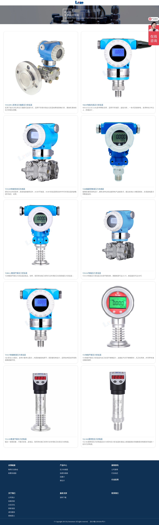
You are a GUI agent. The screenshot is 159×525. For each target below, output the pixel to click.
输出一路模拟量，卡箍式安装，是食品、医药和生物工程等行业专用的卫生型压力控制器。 (37, 442)
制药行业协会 (13, 469)
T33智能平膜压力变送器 (92, 355)
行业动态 (114, 473)
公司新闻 (114, 469)
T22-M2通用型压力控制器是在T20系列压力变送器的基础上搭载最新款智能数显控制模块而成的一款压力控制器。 (118, 443)
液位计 (62, 480)
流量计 (62, 477)
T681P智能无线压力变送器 (93, 105)
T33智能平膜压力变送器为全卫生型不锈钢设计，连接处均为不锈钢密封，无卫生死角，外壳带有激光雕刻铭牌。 (118, 359)
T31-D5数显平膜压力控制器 (15, 439)
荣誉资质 (11, 508)
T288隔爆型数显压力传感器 (93, 189)
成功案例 (11, 512)
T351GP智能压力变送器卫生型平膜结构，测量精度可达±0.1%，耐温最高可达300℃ (112, 276)
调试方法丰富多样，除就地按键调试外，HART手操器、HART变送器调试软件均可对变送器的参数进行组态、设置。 (40, 193)
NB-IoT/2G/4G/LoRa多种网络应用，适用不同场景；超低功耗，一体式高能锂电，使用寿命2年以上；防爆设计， (118, 109)
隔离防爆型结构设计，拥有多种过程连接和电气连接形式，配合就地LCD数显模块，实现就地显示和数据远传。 (118, 193)
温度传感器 (64, 473)
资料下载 (63, 497)
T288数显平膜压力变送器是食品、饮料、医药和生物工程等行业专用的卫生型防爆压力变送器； (39, 276)
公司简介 (11, 497)
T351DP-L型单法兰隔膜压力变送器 (18, 105)
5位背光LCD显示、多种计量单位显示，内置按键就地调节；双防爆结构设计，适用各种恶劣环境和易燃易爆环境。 (40, 359)
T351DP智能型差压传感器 (15, 189)
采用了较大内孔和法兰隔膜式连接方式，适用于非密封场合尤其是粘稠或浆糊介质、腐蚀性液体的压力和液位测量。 (40, 109)
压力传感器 (64, 469)
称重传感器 (12, 473)
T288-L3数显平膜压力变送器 (16, 273)
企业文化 (11, 505)
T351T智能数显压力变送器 (15, 355)
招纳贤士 (11, 516)
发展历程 (11, 501)
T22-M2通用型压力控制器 (93, 439)
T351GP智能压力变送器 (92, 273)
